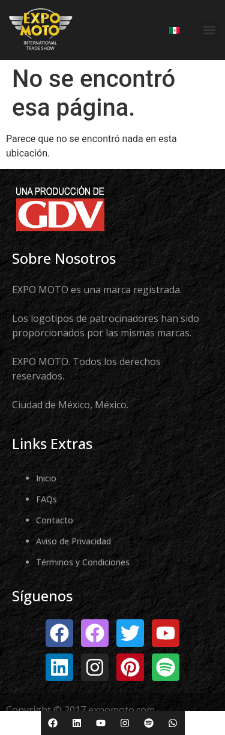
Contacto (54, 520)
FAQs (46, 499)
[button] (209, 30)
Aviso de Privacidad (73, 541)
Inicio (46, 478)
